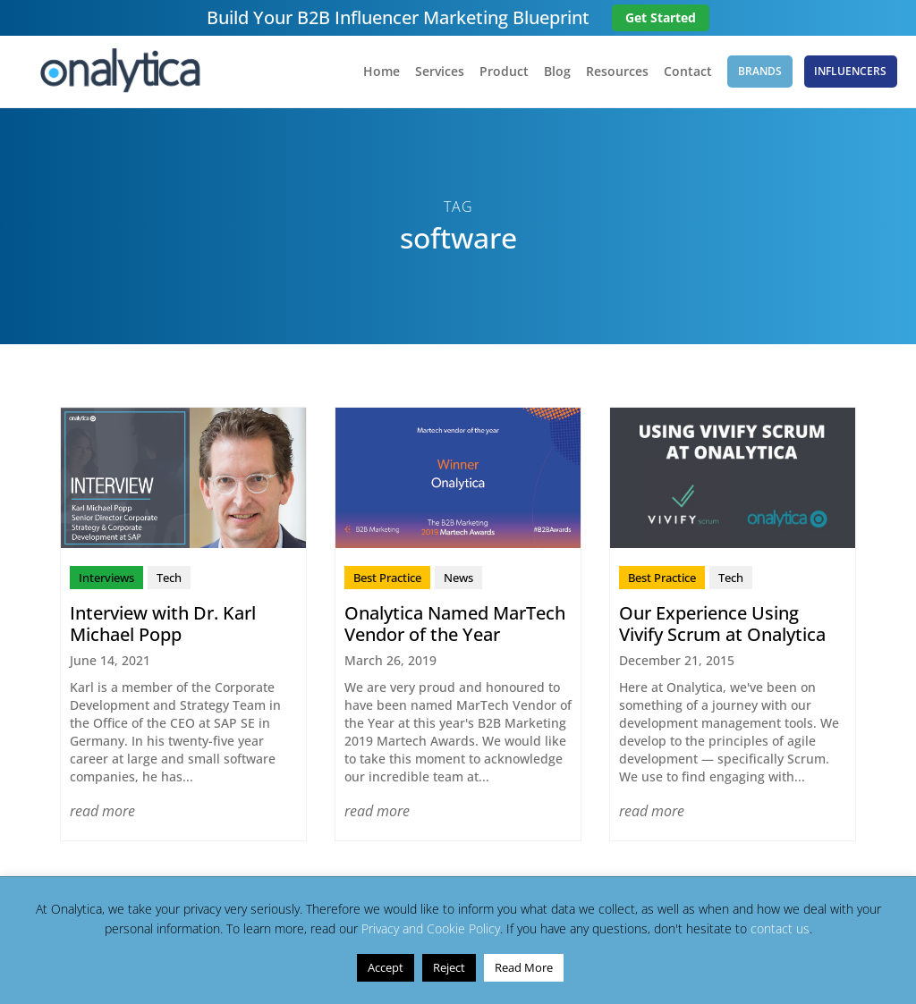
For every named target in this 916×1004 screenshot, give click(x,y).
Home (380, 72)
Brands (760, 71)
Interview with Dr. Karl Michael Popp (163, 623)
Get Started (660, 17)
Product (503, 72)
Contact (687, 72)
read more (102, 811)
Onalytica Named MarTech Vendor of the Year (454, 623)
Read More (524, 967)
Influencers (851, 71)
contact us (780, 928)
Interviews (106, 577)
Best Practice (387, 577)
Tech (169, 577)
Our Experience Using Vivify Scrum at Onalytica (722, 623)
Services (438, 72)
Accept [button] (385, 967)
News (458, 577)
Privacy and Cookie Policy (430, 928)
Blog (556, 72)
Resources (616, 72)
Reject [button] (449, 967)
